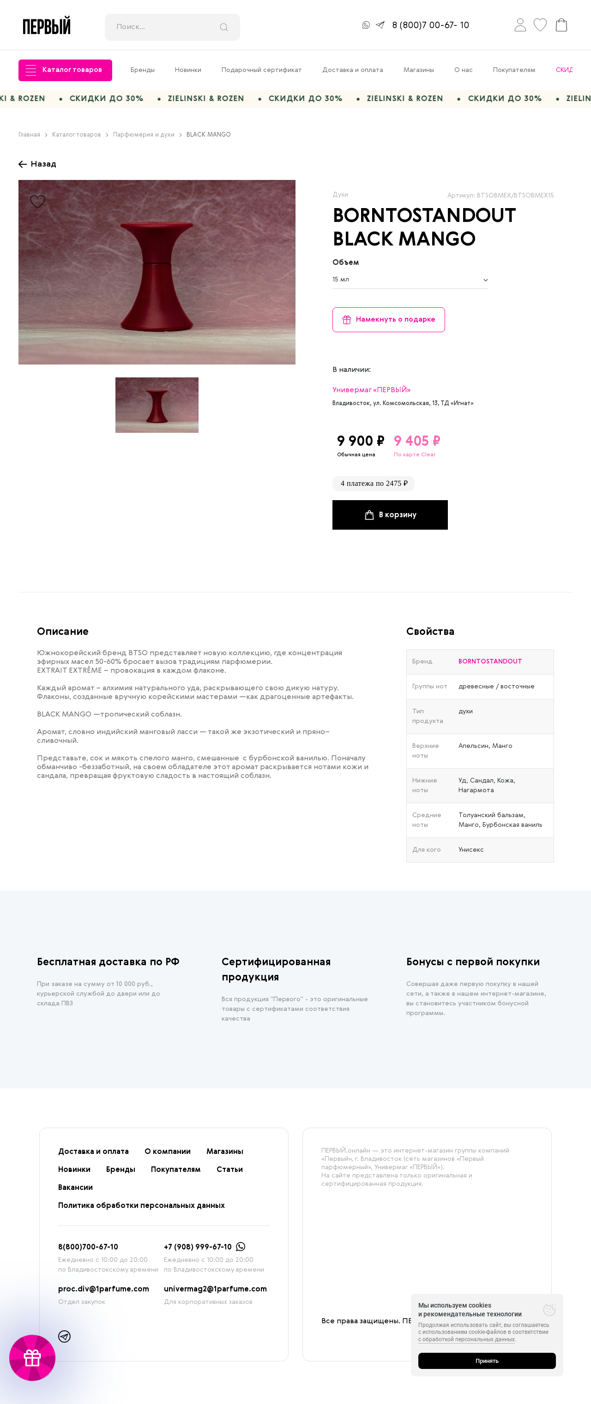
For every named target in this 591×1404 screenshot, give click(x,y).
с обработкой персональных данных (466, 1339)
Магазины (419, 70)
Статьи (230, 1173)
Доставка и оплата (352, 70)
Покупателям (514, 70)
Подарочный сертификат (262, 70)
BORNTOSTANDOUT (423, 220)
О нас (463, 70)
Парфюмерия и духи (147, 138)
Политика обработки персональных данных (141, 1209)
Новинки (188, 70)
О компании (168, 1155)
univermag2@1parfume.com (215, 1292)
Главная (33, 138)
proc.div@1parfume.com (103, 1292)
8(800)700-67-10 (88, 1251)
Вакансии (75, 1191)
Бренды (143, 70)
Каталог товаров (63, 70)
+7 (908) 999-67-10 (198, 1251)
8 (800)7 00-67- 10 (430, 25)
